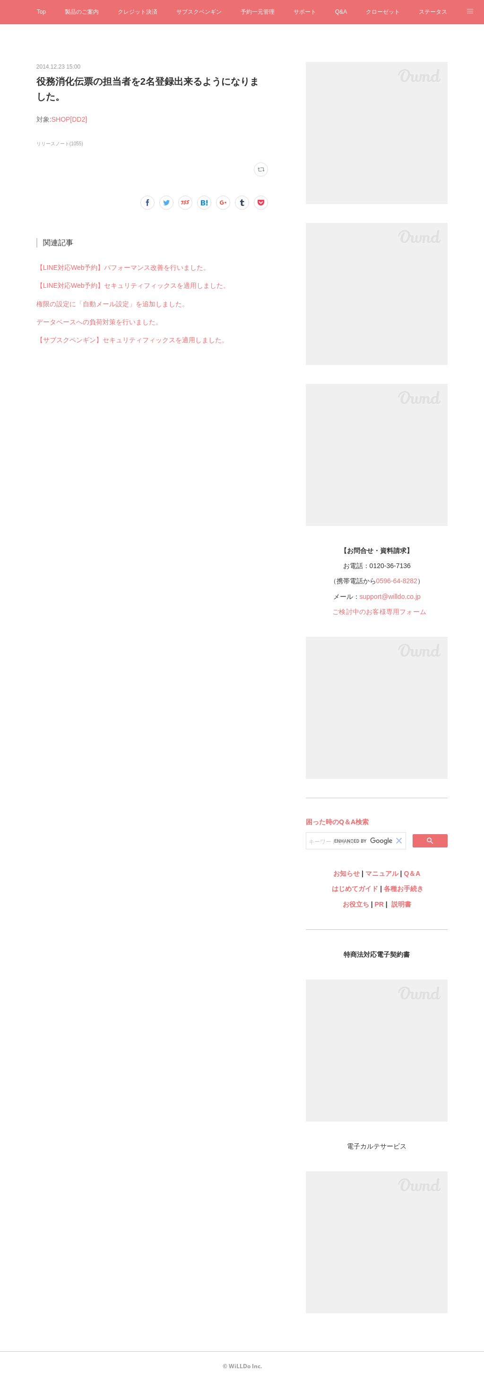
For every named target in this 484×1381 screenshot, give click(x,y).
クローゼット (383, 12)
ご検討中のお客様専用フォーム (379, 611)
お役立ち (356, 904)
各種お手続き (404, 888)
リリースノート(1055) (59, 143)
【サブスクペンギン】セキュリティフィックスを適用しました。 (132, 340)
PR (379, 904)
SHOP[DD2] (69, 119)
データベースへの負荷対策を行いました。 (99, 322)
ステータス (433, 12)
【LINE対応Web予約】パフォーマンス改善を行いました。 (123, 267)
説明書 (401, 904)
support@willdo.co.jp (390, 596)
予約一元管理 (258, 12)
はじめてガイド (354, 888)
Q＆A (412, 873)
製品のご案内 (82, 12)
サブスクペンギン (199, 12)
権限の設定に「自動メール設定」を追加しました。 (112, 304)
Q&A (341, 12)
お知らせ (346, 873)
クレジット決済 (137, 12)
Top (41, 12)
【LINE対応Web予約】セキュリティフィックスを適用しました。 (133, 285)
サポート (305, 12)
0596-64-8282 (396, 581)
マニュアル (381, 873)
